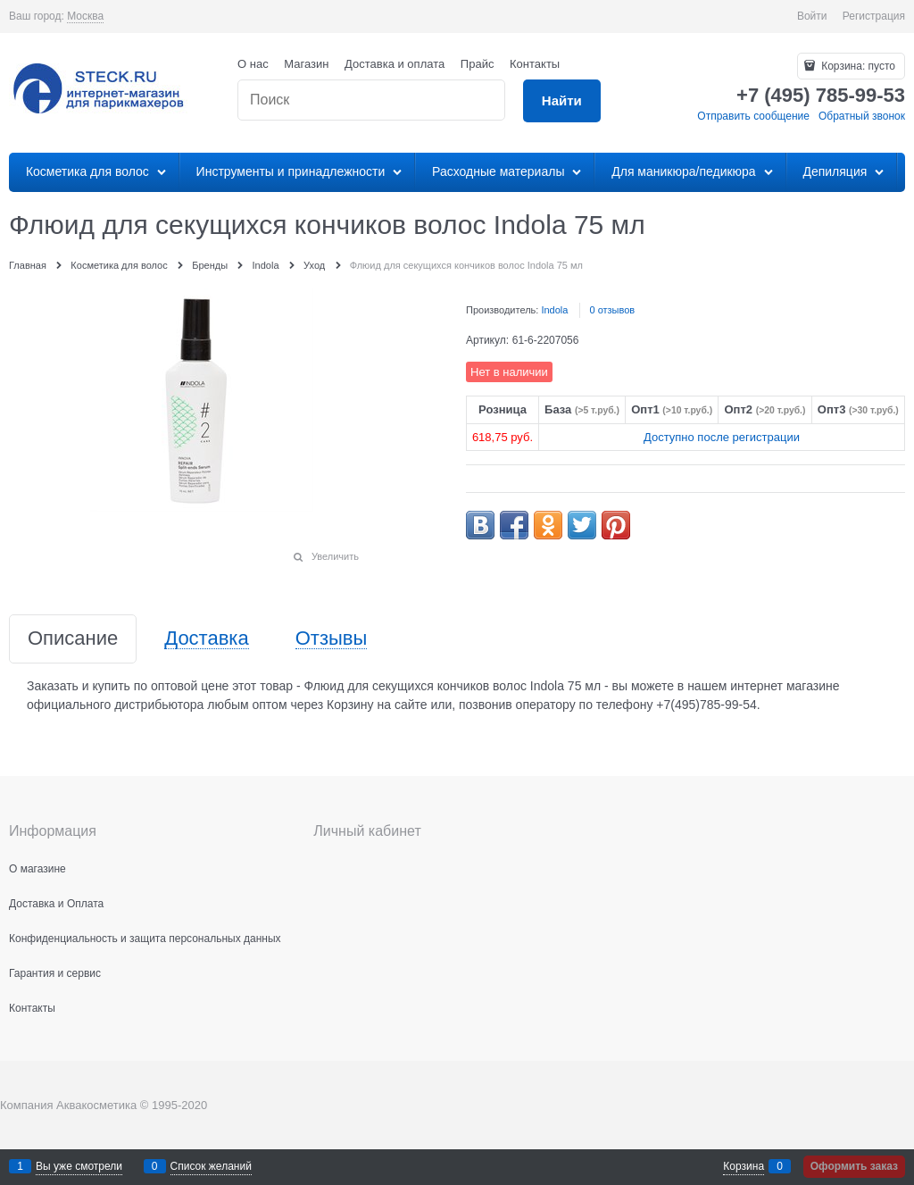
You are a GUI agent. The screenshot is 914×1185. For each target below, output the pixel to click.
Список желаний (211, 1166)
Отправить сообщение (753, 116)
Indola (554, 310)
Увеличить (335, 556)
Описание (73, 639)
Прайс (477, 64)
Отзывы (331, 639)
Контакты (535, 64)
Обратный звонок (861, 116)
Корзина (743, 1166)
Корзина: (856, 66)
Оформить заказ (854, 1166)
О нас (253, 64)
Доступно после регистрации (722, 437)
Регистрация (874, 16)
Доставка (206, 639)
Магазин (306, 64)
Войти (812, 16)
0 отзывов (612, 310)
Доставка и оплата (395, 64)
